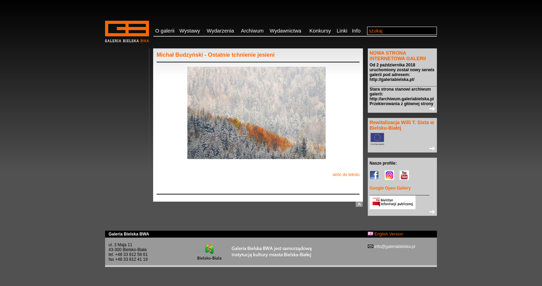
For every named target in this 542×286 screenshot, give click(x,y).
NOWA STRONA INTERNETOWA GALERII (398, 55)
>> (402, 108)
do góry (359, 204)
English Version (385, 234)
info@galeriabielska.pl (394, 246)
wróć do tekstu (346, 174)
